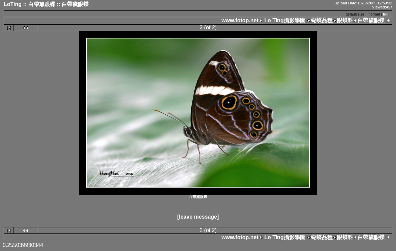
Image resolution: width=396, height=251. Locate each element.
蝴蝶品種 (322, 20)
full (386, 14)
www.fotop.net (239, 20)
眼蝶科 (345, 20)
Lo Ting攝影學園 (285, 20)
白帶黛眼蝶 (371, 20)
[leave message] (198, 217)
